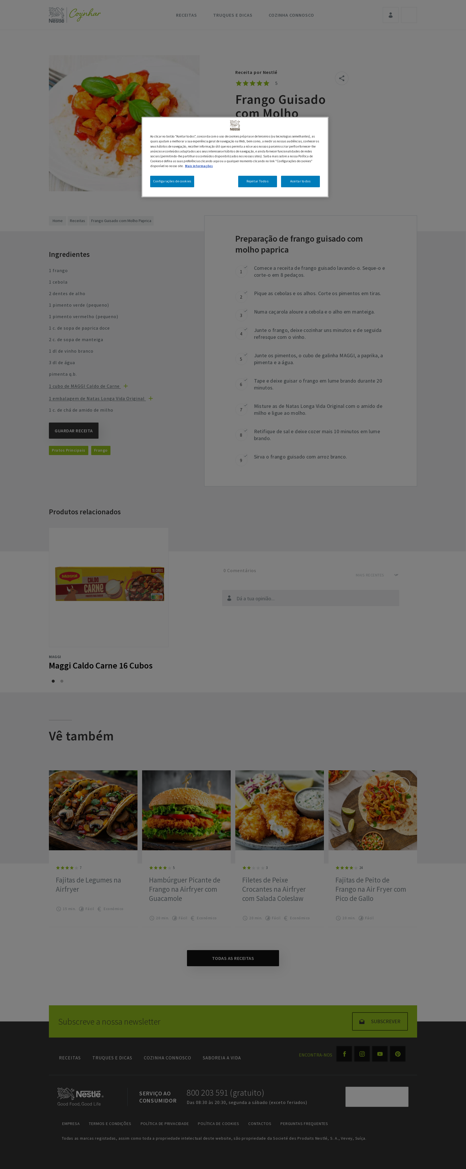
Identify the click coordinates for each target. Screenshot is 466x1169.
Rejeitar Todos (257, 181)
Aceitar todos (300, 181)
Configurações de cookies (172, 181)
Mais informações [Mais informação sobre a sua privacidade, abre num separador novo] (199, 166)
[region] (235, 157)
